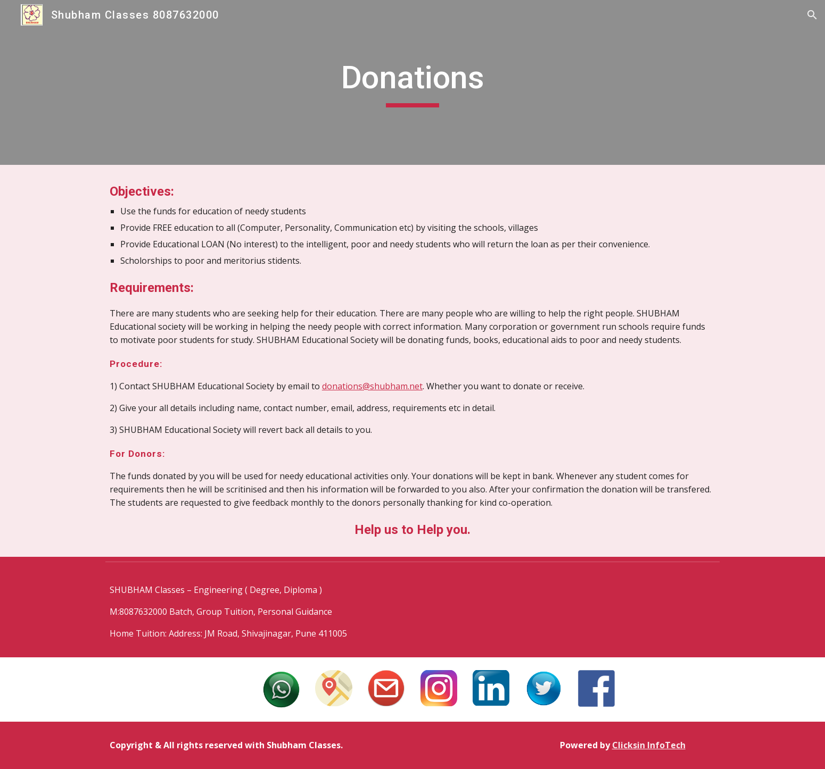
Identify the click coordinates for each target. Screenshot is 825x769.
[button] (812, 15)
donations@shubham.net (372, 386)
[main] (412, 82)
